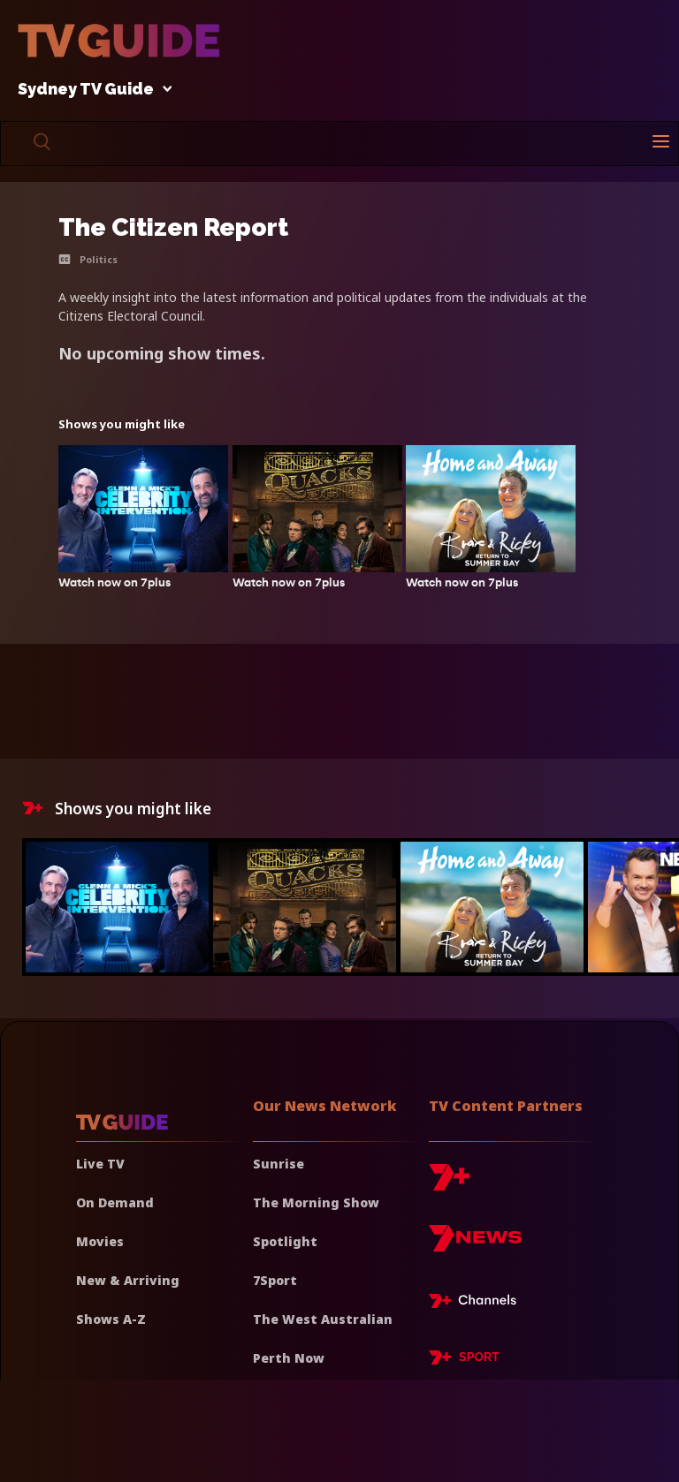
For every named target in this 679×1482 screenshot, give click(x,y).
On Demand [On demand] (115, 1202)
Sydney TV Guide (90, 89)
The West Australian (323, 1319)
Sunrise (278, 1163)
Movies (100, 1241)
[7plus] (449, 1184)
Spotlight (285, 1241)
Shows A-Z (111, 1319)
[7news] (475, 1245)
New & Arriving (127, 1280)
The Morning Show (316, 1202)
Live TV (100, 1163)
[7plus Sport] (464, 1360)
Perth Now (288, 1358)
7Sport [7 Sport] (275, 1280)
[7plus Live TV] (477, 1303)
